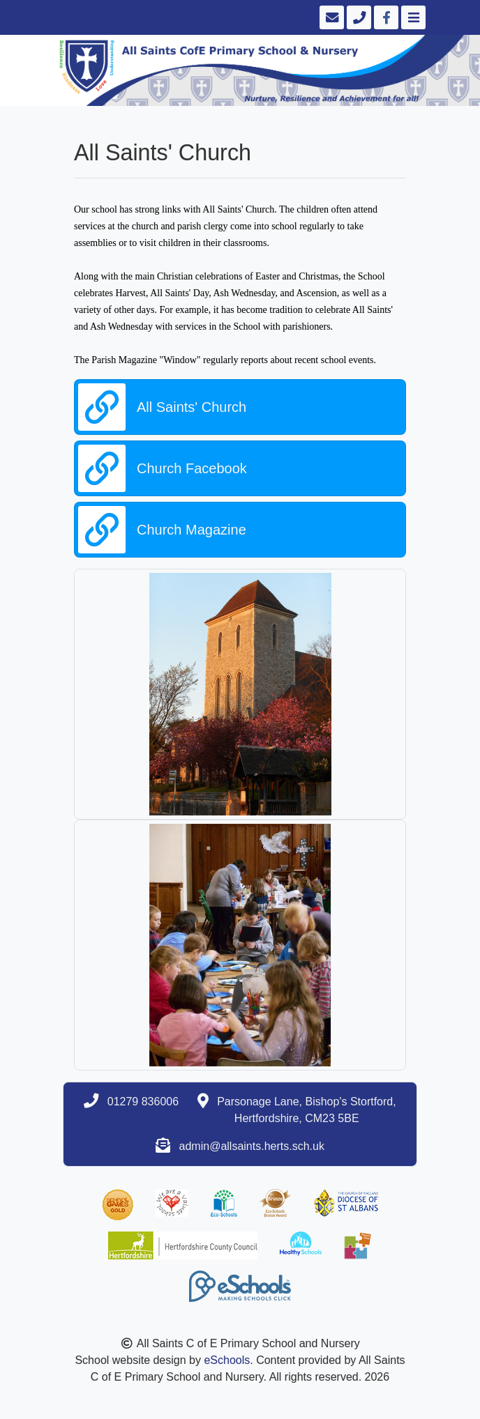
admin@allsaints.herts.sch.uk (251, 1146)
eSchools (227, 1360)
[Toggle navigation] (412, 17)
